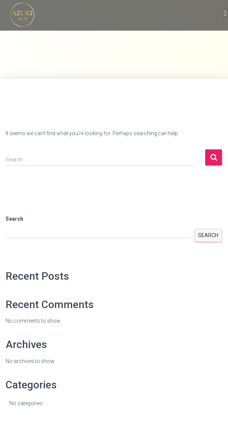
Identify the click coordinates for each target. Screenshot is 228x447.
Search (14, 219)
